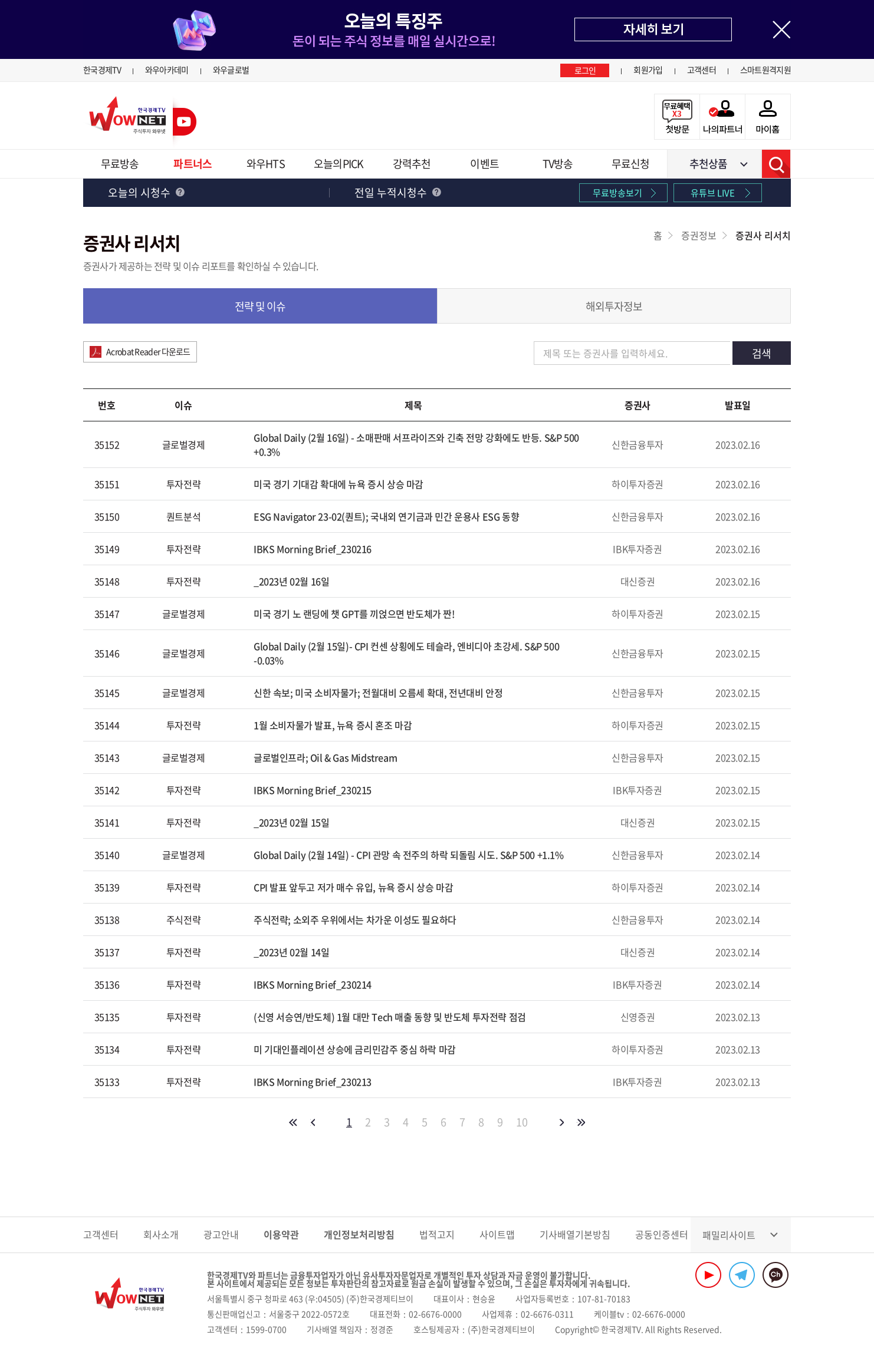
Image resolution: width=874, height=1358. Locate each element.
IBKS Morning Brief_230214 (313, 984)
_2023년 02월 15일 (291, 822)
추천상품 (708, 164)
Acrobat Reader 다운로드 (148, 351)
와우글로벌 (231, 69)
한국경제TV (102, 69)
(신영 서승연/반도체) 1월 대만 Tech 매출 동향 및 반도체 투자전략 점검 (390, 1017)
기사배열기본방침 (575, 1234)
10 (522, 1122)
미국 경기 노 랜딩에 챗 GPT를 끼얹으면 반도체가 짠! (354, 614)
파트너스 (192, 164)
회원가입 (647, 69)
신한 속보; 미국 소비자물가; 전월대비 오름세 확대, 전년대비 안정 (378, 692)
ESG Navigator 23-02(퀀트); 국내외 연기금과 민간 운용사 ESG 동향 (386, 516)
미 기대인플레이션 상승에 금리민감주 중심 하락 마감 (355, 1049)
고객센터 (701, 69)
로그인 (585, 70)
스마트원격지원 (765, 69)
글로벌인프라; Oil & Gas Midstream (325, 757)
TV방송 (558, 164)
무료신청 (630, 164)
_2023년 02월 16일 (291, 581)
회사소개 (161, 1234)
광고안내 (221, 1234)
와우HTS (266, 164)
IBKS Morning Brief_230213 (313, 1081)
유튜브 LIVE (713, 192)
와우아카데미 (167, 69)
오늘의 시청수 (146, 192)
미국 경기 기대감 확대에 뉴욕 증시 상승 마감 (338, 484)
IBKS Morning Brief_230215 (313, 790)
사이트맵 (497, 1234)
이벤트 (484, 164)
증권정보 (699, 235)
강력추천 (412, 164)
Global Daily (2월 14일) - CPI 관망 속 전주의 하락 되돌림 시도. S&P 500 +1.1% (409, 855)
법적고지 (437, 1234)
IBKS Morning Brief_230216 (313, 549)
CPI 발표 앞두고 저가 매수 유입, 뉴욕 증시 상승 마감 (353, 887)
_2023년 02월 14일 (291, 952)
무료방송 (120, 164)
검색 (776, 164)
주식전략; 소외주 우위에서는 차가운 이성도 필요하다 (355, 919)
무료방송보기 (617, 192)
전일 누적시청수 (397, 192)
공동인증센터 (661, 1234)
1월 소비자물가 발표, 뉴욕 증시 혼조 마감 (333, 725)
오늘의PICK (338, 164)
